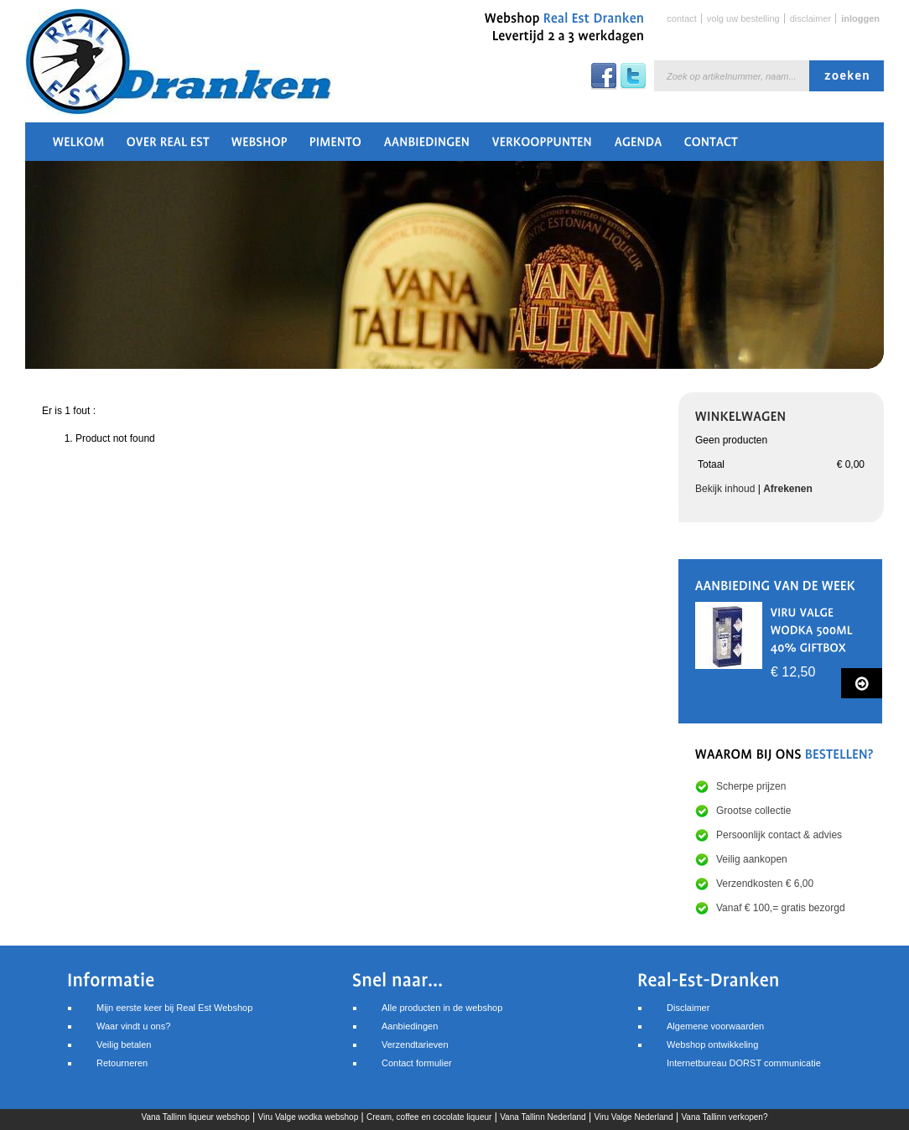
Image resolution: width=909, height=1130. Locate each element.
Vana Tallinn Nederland (542, 1117)
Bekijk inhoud (725, 489)
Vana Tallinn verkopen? (724, 1117)
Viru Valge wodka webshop (308, 1117)
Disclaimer (811, 18)
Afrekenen (788, 489)
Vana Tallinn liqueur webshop (196, 1117)
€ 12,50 (793, 672)
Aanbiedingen (410, 1026)
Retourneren (122, 1063)
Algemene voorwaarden (715, 1026)
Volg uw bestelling (743, 18)
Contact (681, 18)
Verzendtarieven (415, 1044)
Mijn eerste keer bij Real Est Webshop (174, 1008)
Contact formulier (417, 1063)
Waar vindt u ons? (133, 1026)
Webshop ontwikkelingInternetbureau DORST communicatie (744, 1053)
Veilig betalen (123, 1044)
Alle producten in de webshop (442, 1008)
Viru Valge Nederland (633, 1117)
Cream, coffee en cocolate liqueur (428, 1117)
